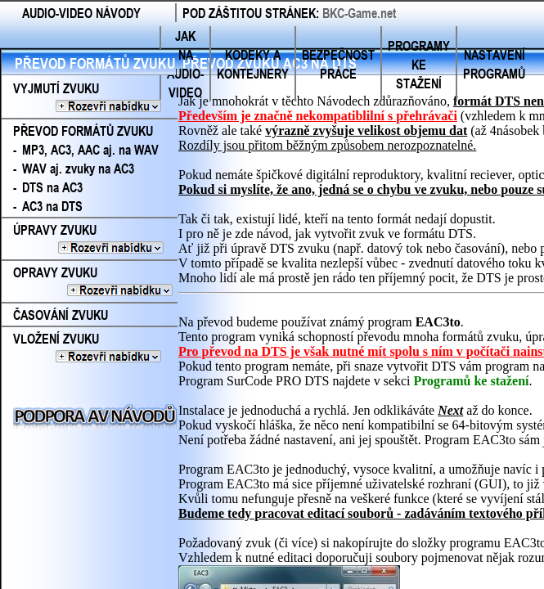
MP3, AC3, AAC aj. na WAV (90, 149)
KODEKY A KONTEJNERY (253, 64)
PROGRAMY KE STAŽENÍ (419, 64)
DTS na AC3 (52, 187)
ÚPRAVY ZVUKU (90, 239)
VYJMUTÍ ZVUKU (86, 97)
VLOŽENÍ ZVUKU (86, 347)
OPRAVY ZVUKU (87, 281)
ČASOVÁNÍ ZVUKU (60, 314)
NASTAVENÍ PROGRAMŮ (494, 64)
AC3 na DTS (52, 205)
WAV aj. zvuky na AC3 (78, 168)
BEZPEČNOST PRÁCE (338, 64)
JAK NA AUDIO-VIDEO (185, 63)
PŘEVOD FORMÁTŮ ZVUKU (95, 63)
